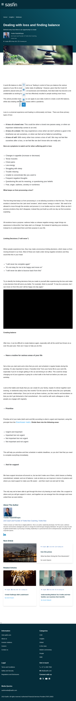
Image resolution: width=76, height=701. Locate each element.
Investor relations (6, 642)
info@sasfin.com (45, 671)
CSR (40, 635)
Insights (12, 17)
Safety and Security (7, 671)
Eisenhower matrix (23, 422)
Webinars (19, 17)
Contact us (4, 650)
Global (41, 642)
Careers (3, 646)
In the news (43, 646)
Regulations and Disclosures (10, 674)
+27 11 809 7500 (45, 667)
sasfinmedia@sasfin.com (9, 690)
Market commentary (45, 650)
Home (5, 17)
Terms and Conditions (8, 667)
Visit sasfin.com (6, 635)
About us (4, 639)
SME (40, 657)
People (41, 653)
